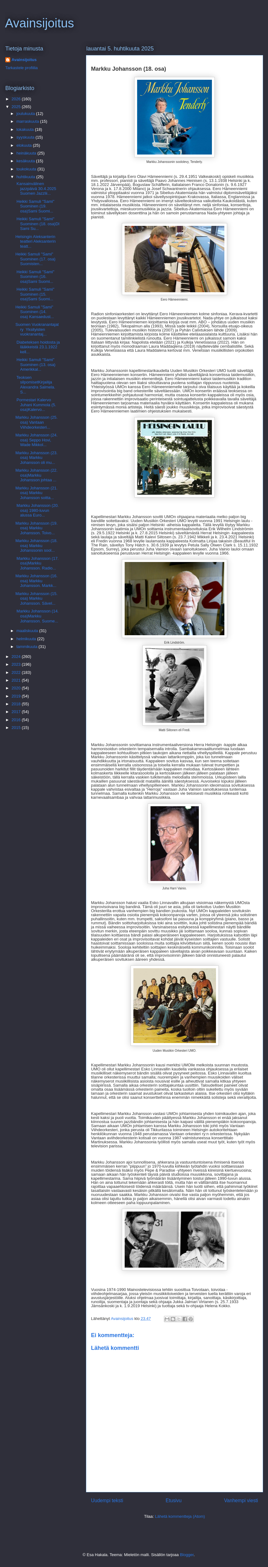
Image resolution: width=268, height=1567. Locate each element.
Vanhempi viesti (241, 1500)
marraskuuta (28, 121)
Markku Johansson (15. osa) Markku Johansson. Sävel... (36, 598)
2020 (17, 688)
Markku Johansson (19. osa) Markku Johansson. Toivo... (36, 528)
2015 (17, 727)
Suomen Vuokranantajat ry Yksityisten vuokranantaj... (37, 329)
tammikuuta (28, 646)
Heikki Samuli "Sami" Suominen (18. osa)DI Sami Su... (37, 224)
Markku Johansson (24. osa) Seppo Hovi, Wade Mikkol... (36, 440)
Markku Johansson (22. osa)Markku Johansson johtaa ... (36, 475)
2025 (17, 106)
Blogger (187, 1554)
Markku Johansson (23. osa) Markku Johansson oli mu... (36, 457)
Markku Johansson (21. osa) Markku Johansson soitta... (36, 493)
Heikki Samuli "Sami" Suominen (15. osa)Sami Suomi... (34, 294)
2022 (17, 672)
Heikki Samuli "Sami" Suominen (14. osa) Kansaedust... (34, 312)
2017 (17, 711)
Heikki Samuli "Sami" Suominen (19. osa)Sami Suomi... (34, 206)
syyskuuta (26, 137)
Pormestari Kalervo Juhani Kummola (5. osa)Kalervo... (35, 405)
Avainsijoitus (39, 23)
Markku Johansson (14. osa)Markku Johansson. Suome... (37, 616)
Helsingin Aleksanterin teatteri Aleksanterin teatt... (35, 241)
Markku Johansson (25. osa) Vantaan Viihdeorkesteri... (36, 422)
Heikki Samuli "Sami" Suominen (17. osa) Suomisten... (35, 259)
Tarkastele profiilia (21, 67)
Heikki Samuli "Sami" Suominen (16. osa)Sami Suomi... (34, 276)
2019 (17, 696)
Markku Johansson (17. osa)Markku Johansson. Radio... (37, 563)
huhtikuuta (26, 176)
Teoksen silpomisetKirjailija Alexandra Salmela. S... (35, 384)
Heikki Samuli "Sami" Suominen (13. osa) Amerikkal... (35, 364)
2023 (17, 664)
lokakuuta (26, 129)
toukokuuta (27, 169)
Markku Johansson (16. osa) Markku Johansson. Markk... (36, 581)
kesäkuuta (26, 161)
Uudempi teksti (107, 1500)
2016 (17, 719)
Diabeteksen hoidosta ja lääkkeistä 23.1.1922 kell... (37, 347)
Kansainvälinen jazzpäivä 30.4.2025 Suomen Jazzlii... (35, 188)
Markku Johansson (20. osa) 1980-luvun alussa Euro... (37, 510)
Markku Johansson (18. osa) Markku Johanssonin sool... (36, 545)
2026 (17, 99)
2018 (17, 704)
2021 (17, 680)
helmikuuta (27, 638)
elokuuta (25, 145)
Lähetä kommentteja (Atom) (180, 1516)
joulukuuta (26, 113)
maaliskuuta (28, 630)
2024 (17, 656)
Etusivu (174, 1500)
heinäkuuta (27, 153)
